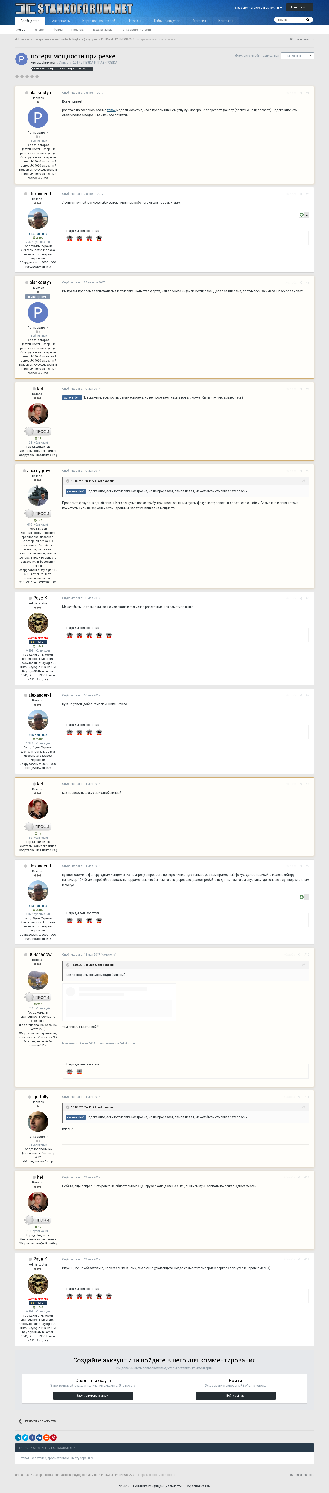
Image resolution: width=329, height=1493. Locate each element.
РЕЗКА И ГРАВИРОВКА (100, 62)
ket (40, 388)
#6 (308, 598)
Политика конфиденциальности (157, 1486)
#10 (307, 954)
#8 (308, 784)
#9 (308, 866)
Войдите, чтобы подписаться (258, 55)
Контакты (225, 21)
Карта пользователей (98, 21)
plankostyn (49, 62)
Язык (124, 1486)
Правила (77, 29)
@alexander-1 (71, 397)
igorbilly (40, 1096)
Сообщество (30, 21)
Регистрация (299, 7)
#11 (307, 1097)
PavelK (40, 598)
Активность (61, 21)
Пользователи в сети (136, 29)
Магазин (199, 21)
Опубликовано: (81, 92)
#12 (307, 1177)
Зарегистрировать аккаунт (93, 1395)
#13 (307, 1259)
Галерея (39, 29)
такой (110, 110)
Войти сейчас (235, 1395)
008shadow (40, 954)
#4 (308, 389)
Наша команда (102, 29)
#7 (308, 695)
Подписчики (293, 56)
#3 (308, 282)
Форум (21, 29)
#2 (308, 194)
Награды (134, 21)
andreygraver (40, 470)
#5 (308, 471)
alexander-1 (40, 193)
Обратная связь (198, 1486)
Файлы (58, 29)
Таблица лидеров (167, 21)
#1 (308, 93)
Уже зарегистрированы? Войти (258, 7)
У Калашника (38, 233)
